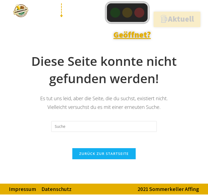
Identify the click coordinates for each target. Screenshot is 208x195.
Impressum (22, 189)
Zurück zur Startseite (104, 153)
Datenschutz (56, 189)
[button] (177, 19)
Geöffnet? (132, 34)
